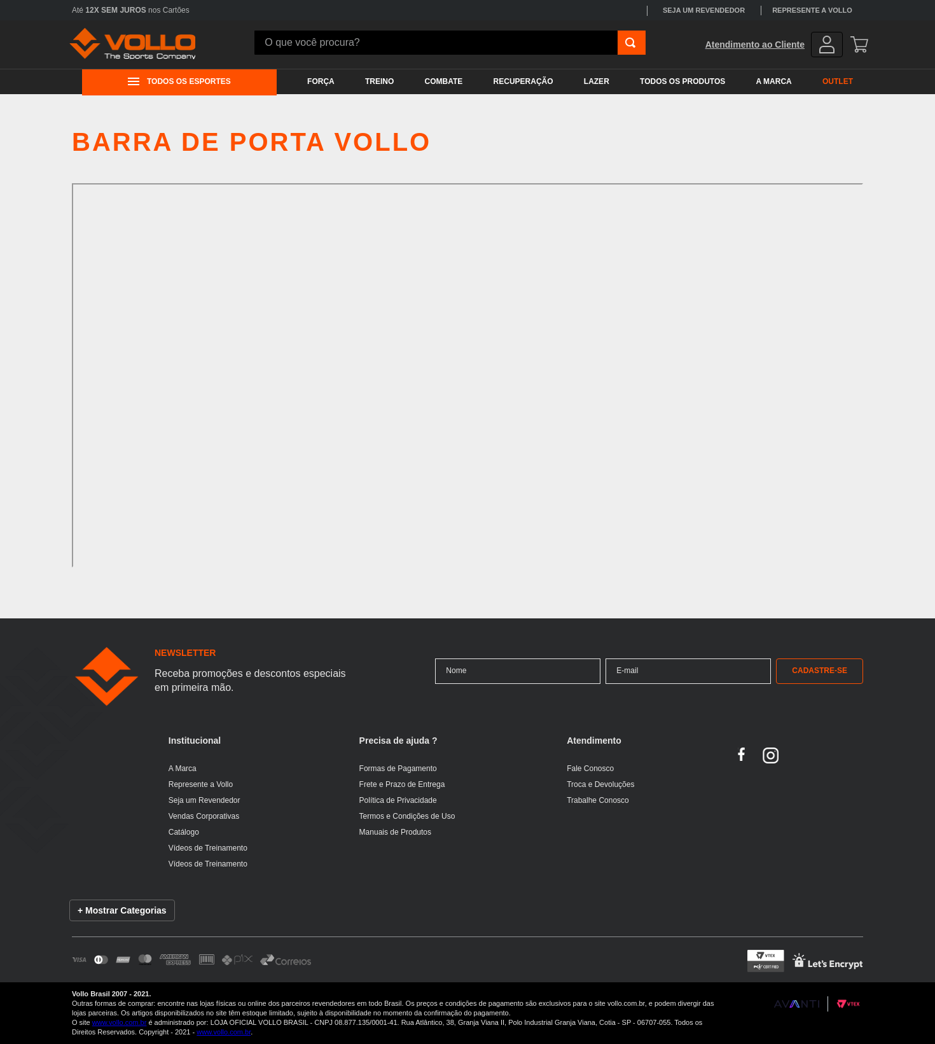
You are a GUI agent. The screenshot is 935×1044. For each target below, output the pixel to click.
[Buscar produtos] (630, 43)
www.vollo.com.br (119, 1022)
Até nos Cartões (131, 10)
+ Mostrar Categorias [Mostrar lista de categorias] (122, 910)
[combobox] (450, 43)
